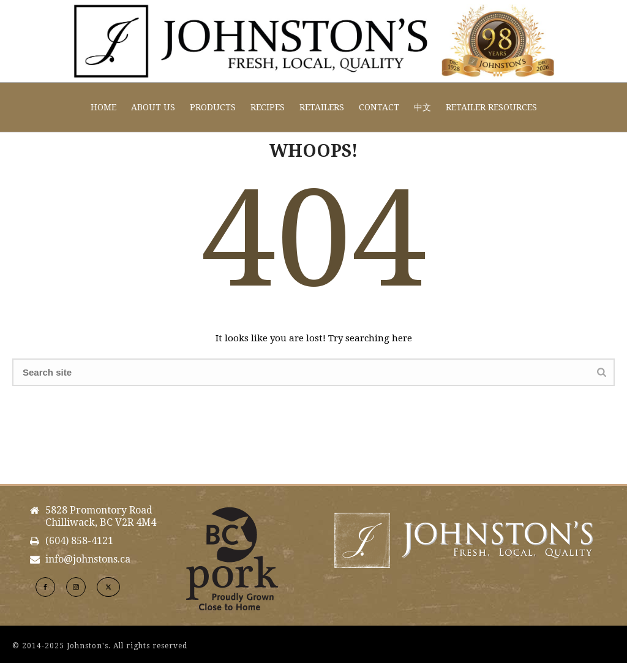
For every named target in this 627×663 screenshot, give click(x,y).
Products (213, 107)
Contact (379, 107)
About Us (153, 107)
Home (103, 107)
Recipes (267, 107)
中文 (422, 107)
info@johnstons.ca (87, 559)
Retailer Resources (491, 107)
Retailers (321, 107)
